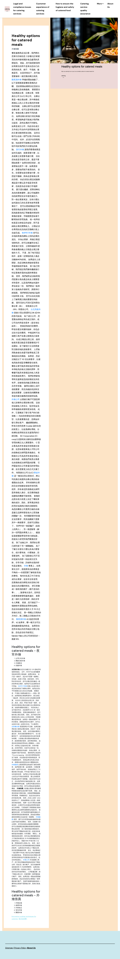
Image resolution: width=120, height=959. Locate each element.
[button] (100, 4)
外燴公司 (16, 399)
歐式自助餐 (23, 919)
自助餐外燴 (16, 727)
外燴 (26, 566)
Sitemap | (9, 948)
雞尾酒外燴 (17, 79)
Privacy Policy (20, 948)
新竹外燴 (20, 149)
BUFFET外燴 (27, 232)
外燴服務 (15, 765)
